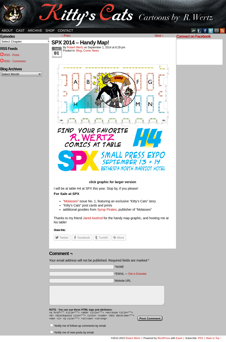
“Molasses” (71, 201)
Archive (35, 30)
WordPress (164, 339)
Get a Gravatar (137, 273)
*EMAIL (130, 273)
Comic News (91, 50)
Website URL (123, 280)
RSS (222, 31)
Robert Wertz (75, 47)
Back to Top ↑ (213, 339)
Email (217, 31)
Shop (50, 30)
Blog (79, 50)
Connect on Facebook (193, 36)
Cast (20, 30)
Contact (65, 30)
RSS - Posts (11, 55)
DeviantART (193, 31)
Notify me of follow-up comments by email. (80, 327)
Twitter (211, 31)
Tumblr (199, 31)
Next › (159, 35)
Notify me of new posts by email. (74, 334)
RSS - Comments (15, 61)
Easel (179, 339)
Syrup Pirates (107, 209)
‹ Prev (66, 35)
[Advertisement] (190, 137)
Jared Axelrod (93, 218)
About (7, 30)
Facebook (205, 31)
